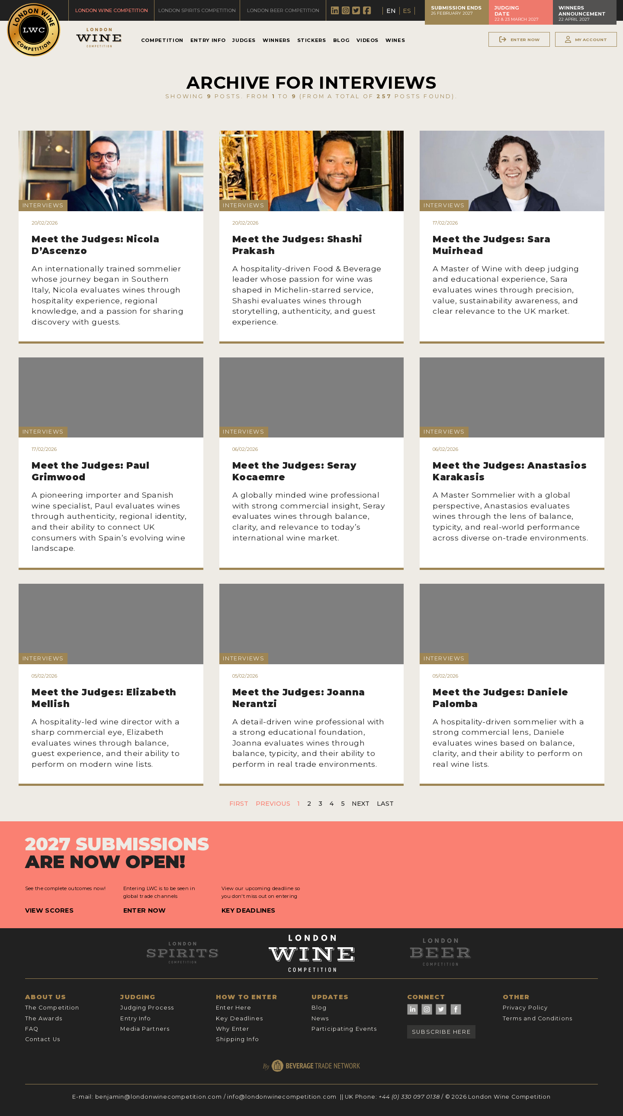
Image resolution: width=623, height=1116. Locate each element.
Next (360, 803)
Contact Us (42, 1039)
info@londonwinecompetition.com (282, 1096)
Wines (395, 40)
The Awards (43, 1018)
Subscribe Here (441, 1032)
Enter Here (233, 1007)
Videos (367, 40)
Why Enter (232, 1029)
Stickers (311, 40)
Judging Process (147, 1007)
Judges (244, 40)
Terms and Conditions (537, 1018)
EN (391, 11)
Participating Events (344, 1029)
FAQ (32, 1029)
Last (385, 803)
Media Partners (145, 1029)
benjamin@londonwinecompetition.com (158, 1096)
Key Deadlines (248, 910)
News (320, 1018)
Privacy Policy (525, 1007)
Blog (341, 40)
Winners (276, 40)
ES (407, 11)
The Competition (52, 1007)
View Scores (49, 910)
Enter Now (144, 910)
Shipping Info (237, 1039)
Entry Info (207, 40)
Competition (162, 40)
